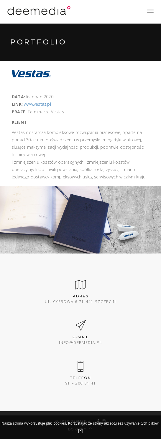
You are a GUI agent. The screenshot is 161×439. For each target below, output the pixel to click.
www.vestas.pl (37, 104)
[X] (80, 431)
